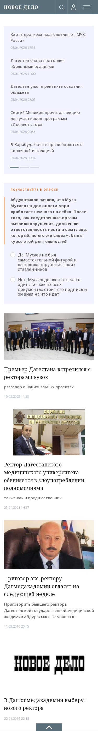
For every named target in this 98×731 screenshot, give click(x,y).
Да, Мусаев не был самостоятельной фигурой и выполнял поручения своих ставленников (43, 262)
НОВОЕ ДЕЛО (21, 7)
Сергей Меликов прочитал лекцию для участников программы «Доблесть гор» (45, 118)
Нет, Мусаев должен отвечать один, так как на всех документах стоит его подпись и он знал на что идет (48, 287)
